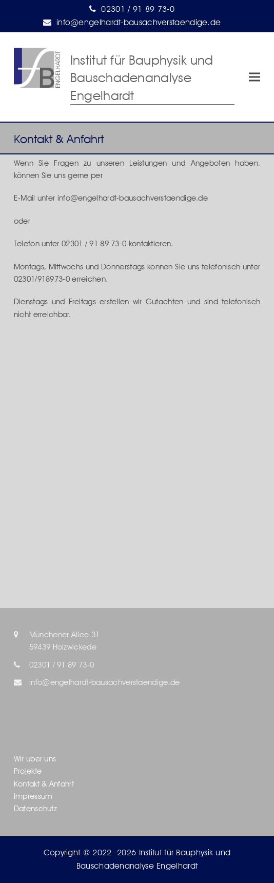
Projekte (28, 771)
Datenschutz (35, 808)
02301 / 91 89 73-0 (137, 9)
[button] (254, 77)
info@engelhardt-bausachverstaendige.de (138, 22)
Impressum (33, 796)
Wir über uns (35, 758)
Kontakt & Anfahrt (44, 784)
